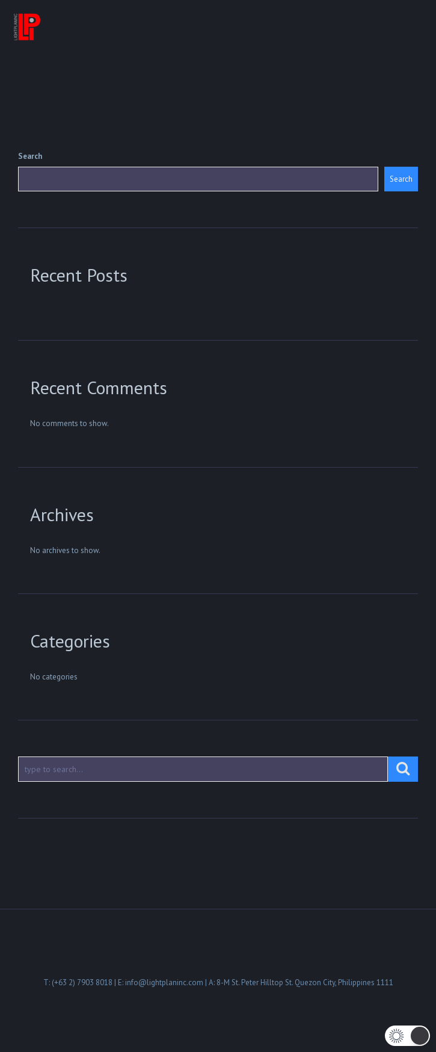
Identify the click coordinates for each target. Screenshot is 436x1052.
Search (30, 156)
